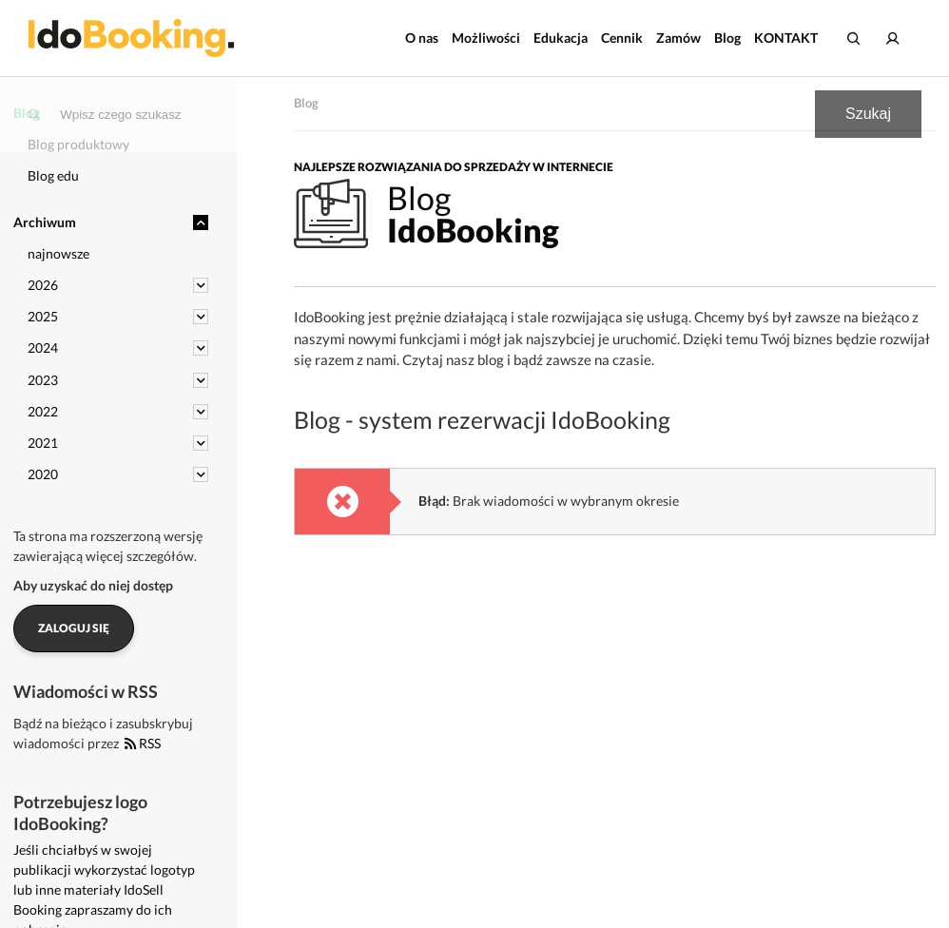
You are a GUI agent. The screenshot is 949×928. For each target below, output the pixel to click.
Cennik (622, 37)
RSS (143, 743)
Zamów (678, 37)
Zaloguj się (73, 628)
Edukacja (560, 37)
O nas (421, 37)
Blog (727, 37)
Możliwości (486, 37)
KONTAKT (786, 37)
